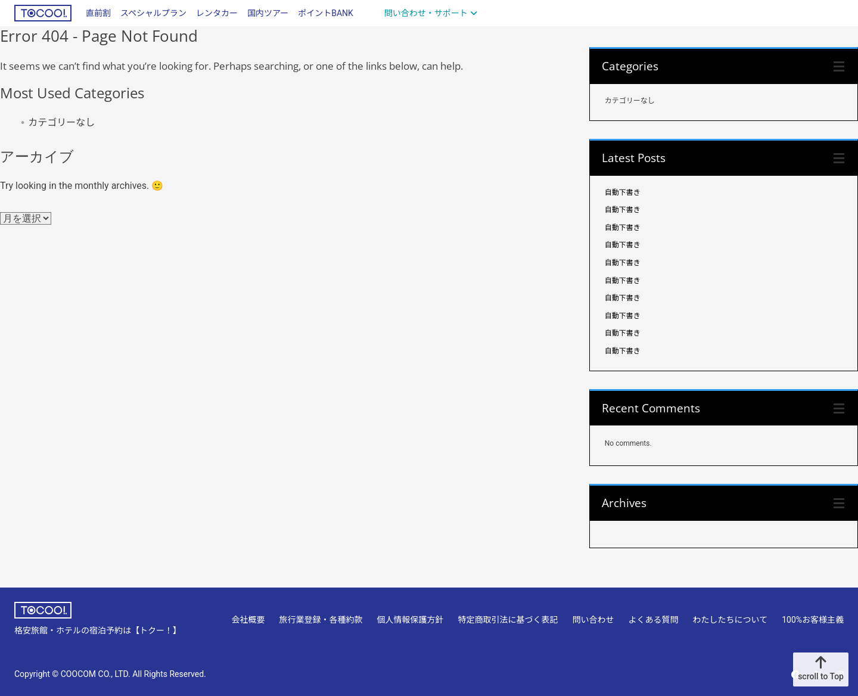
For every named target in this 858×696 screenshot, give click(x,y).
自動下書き (623, 192)
